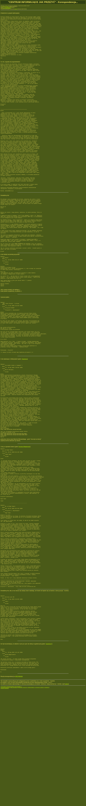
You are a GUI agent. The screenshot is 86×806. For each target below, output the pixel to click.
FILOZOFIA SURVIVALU (5, 804)
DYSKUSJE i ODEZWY (39, 804)
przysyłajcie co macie (5, 6)
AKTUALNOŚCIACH (8, 7)
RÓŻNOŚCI (47, 804)
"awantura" (49, 755)
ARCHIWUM (19, 793)
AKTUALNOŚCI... (18, 803)
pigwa (66, 800)
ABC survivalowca (14, 804)
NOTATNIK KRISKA (10, 803)
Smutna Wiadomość (24, 521)
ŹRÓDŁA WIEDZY (31, 804)
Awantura (24, 419)
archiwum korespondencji (6, 8)
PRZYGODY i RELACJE (22, 804)
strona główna (3, 803)
